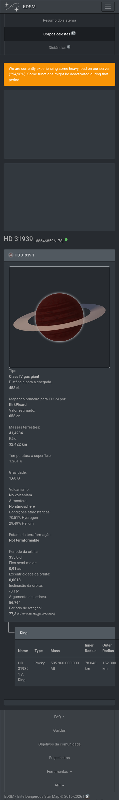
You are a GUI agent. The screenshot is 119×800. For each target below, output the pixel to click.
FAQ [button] (58, 717)
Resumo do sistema (59, 20)
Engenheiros (59, 758)
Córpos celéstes (60, 33)
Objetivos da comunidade (59, 744)
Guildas (59, 730)
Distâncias (59, 47)
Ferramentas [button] (58, 771)
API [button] (58, 785)
